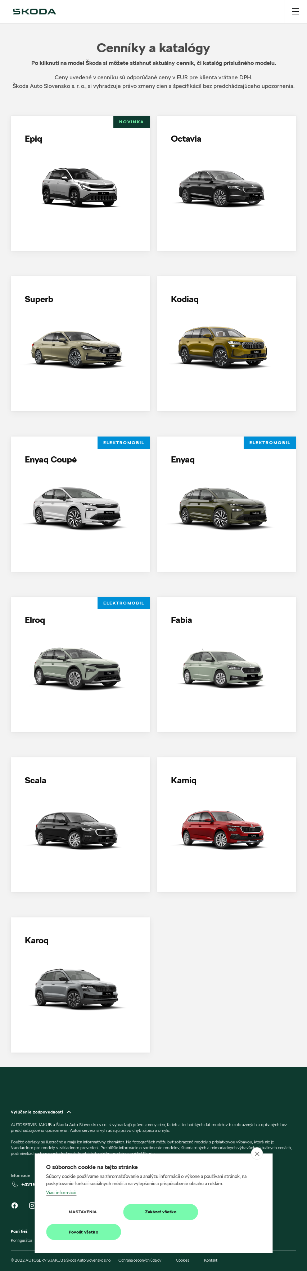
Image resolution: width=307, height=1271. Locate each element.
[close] (257, 1154)
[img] (34, 11)
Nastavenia (81, 1212)
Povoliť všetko (82, 1232)
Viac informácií (61, 1193)
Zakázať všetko (156, 1212)
